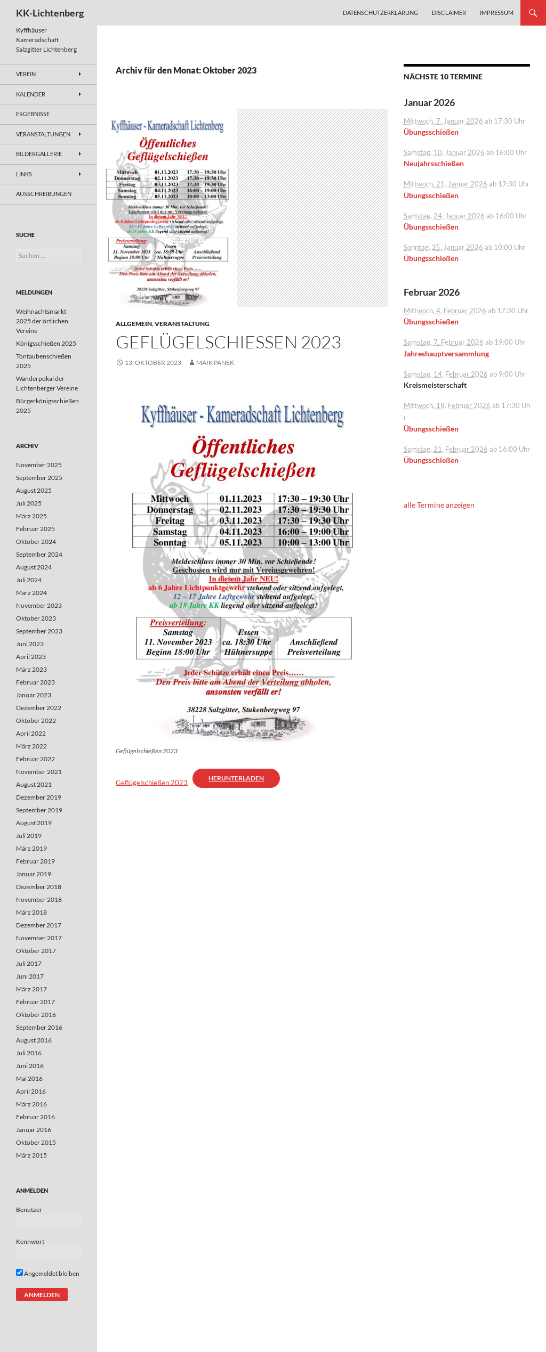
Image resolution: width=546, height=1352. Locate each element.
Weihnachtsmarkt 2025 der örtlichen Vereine (42, 321)
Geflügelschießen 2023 (228, 342)
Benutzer (29, 1209)
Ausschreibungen (43, 193)
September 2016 (39, 1027)
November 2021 (39, 772)
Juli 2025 (29, 503)
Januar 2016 (33, 1130)
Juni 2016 (30, 1066)
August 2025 (34, 490)
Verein (26, 73)
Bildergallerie (39, 153)
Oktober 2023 (36, 618)
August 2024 (34, 567)
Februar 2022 (35, 759)
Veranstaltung (182, 324)
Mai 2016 (29, 1078)
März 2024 (31, 593)
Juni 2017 (30, 976)
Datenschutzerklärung (380, 12)
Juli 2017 (29, 963)
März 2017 (31, 989)
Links (24, 173)
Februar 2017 (35, 1002)
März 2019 (31, 848)
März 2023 (31, 669)
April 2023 (31, 657)
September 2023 (39, 631)
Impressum (496, 12)
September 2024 (39, 554)
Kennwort (30, 1241)
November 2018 (39, 899)
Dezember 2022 (38, 708)
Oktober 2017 (36, 951)
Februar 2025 (35, 529)
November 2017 (39, 938)
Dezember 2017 (38, 925)
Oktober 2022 (36, 720)
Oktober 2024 (36, 541)
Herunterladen (236, 778)
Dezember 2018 (38, 887)
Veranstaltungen (43, 134)
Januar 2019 (33, 874)
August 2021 (34, 784)
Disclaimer (449, 12)
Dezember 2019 (38, 797)
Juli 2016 (29, 1053)
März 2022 (31, 746)
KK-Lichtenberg (50, 13)
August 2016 (34, 1040)
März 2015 (31, 1155)
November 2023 (39, 605)
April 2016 (31, 1091)
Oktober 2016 (36, 1015)
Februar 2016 (35, 1117)
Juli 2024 (29, 580)
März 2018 (31, 912)
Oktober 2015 (36, 1142)
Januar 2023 (33, 695)
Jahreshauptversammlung (446, 353)
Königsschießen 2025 (46, 343)
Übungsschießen (431, 131)
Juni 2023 (30, 644)
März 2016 (31, 1104)
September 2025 (39, 478)
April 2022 (31, 733)
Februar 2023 (35, 682)
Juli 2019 (29, 836)
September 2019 (39, 810)
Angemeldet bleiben (47, 1273)
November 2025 (39, 465)
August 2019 (34, 823)
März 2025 (31, 516)
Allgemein (134, 324)
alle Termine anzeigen (439, 504)
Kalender (30, 94)
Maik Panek (215, 362)
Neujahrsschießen (434, 163)
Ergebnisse (33, 113)
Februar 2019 (35, 861)
